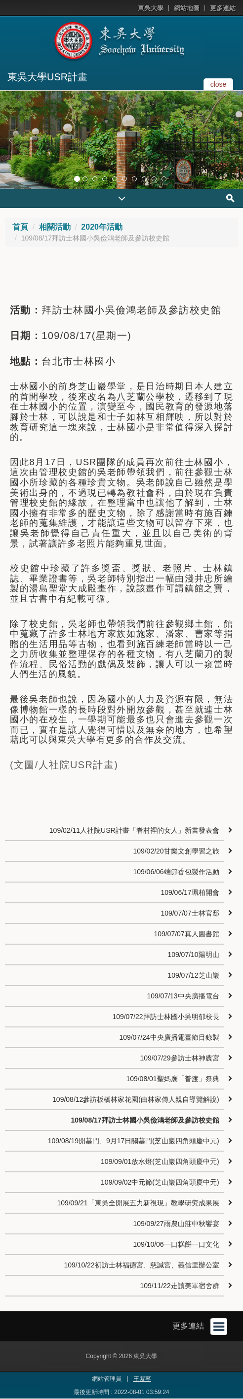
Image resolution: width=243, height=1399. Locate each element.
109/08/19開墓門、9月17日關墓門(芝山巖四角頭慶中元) (133, 1141)
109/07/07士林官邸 (190, 913)
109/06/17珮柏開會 (190, 892)
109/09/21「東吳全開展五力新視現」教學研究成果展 (138, 1203)
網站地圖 (187, 8)
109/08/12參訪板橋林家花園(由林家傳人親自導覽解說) (135, 1099)
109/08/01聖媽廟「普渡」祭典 (172, 1079)
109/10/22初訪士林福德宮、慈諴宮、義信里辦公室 (141, 1265)
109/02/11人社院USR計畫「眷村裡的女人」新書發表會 (134, 830)
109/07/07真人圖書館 (186, 934)
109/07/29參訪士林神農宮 (179, 1058)
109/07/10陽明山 (193, 954)
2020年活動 (101, 227)
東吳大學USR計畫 (47, 76)
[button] (10, 140)
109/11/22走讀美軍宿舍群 (179, 1286)
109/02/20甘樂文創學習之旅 (176, 851)
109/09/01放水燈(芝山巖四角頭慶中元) (160, 1161)
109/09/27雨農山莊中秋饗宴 (176, 1224)
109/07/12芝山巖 (193, 975)
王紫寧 (142, 1378)
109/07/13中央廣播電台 (183, 996)
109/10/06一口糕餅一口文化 (176, 1244)
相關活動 (55, 227)
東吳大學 (150, 8)
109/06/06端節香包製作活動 (176, 872)
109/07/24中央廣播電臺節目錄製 (169, 1037)
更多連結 (223, 8)
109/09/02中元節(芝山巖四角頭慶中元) (160, 1182)
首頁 (20, 227)
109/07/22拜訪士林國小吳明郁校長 (165, 1017)
